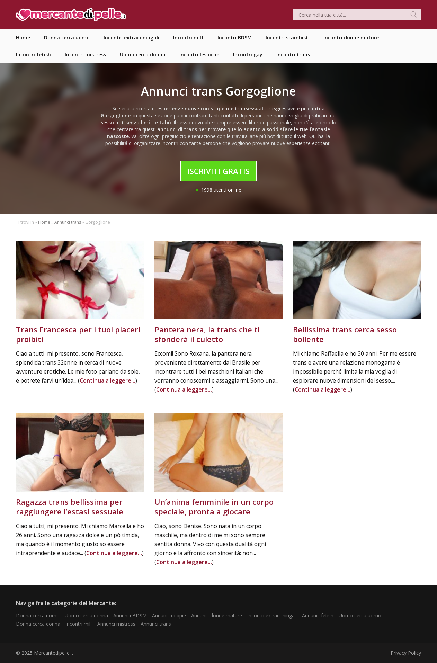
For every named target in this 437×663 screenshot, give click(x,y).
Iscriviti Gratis (218, 171)
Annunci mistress (116, 623)
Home (44, 222)
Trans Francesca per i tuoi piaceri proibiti (78, 334)
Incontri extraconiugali (272, 615)
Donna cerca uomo (38, 615)
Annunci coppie (169, 615)
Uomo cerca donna (86, 615)
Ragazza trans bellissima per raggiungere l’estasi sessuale (69, 506)
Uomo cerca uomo (360, 615)
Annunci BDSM (130, 615)
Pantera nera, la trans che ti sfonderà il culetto (207, 334)
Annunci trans (67, 222)
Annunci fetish (317, 615)
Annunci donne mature (216, 615)
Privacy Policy (406, 652)
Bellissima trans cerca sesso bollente (345, 334)
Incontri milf (78, 623)
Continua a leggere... (107, 380)
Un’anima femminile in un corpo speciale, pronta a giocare (214, 506)
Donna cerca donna (38, 623)
